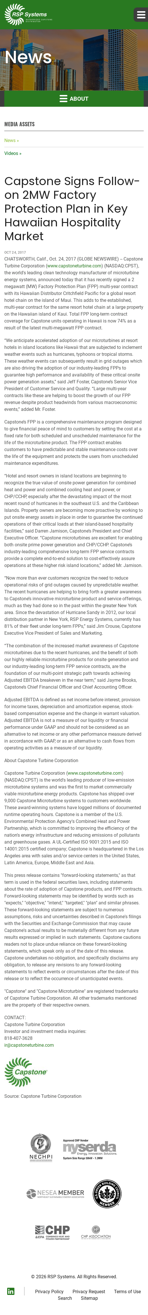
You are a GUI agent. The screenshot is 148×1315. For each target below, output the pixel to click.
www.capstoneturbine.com (74, 266)
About (74, 98)
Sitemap (89, 1298)
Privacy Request (89, 1291)
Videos (11, 153)
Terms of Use (127, 1291)
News (10, 140)
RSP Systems (61, 1276)
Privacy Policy (49, 1291)
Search (65, 1298)
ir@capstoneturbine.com (29, 1045)
